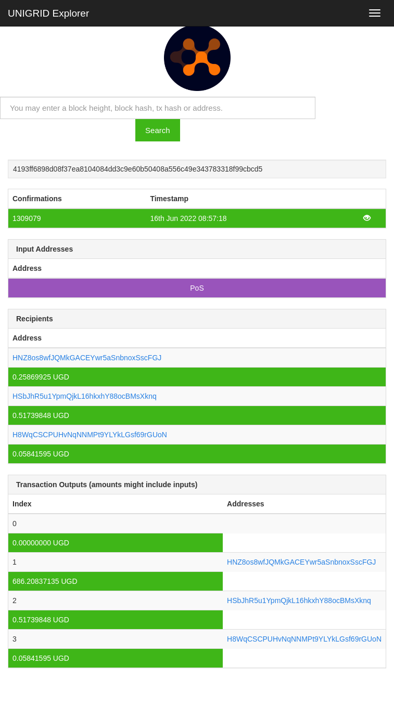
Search (157, 130)
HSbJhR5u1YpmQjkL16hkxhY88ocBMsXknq (84, 396)
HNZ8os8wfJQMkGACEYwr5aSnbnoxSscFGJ (86, 358)
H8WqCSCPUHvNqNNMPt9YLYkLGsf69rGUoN (89, 434)
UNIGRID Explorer (48, 13)
